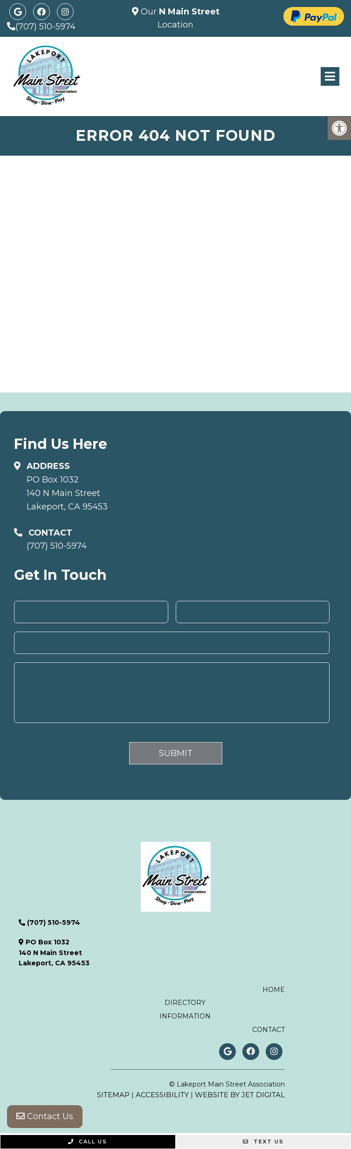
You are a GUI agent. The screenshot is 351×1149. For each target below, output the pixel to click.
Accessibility (162, 1094)
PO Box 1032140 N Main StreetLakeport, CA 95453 (67, 493)
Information (185, 1016)
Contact (268, 1029)
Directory (185, 1002)
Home (273, 989)
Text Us (263, 1141)
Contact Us (44, 1116)
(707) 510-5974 (45, 26)
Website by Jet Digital (240, 1094)
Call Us (87, 1141)
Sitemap (113, 1094)
